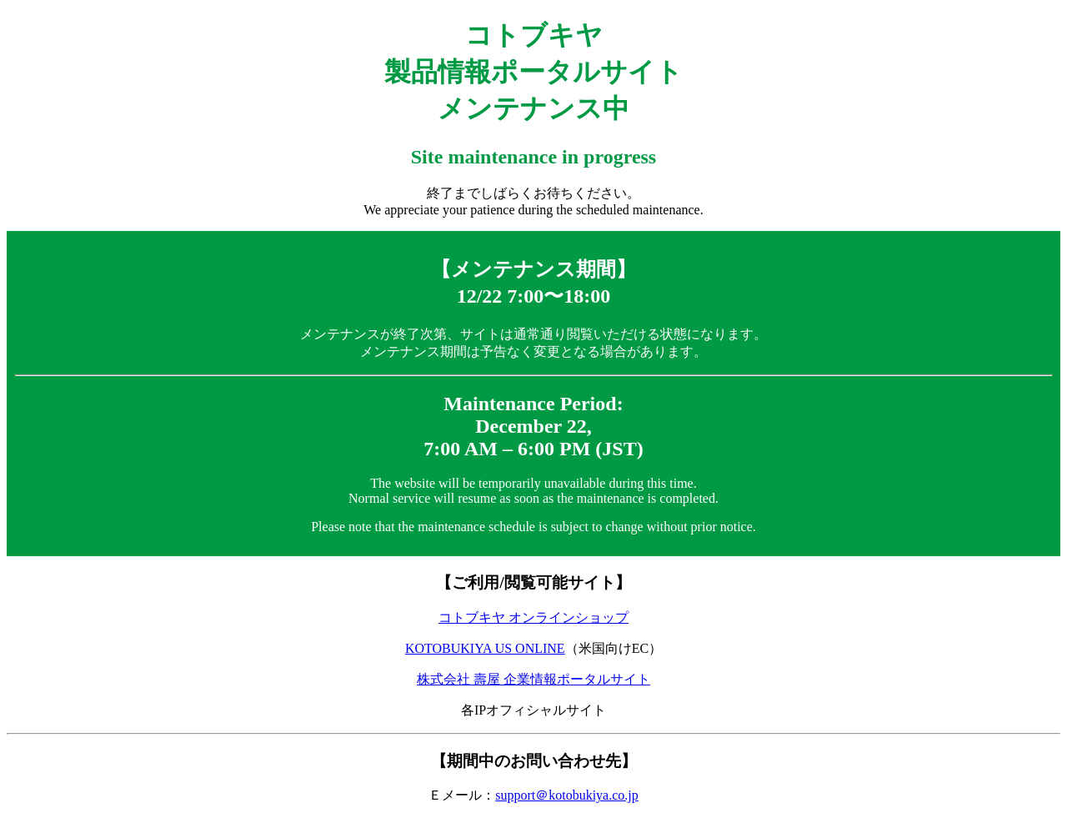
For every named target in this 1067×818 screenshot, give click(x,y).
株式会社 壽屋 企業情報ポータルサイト (533, 679)
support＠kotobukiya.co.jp (567, 795)
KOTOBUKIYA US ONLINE (485, 648)
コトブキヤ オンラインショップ (533, 617)
